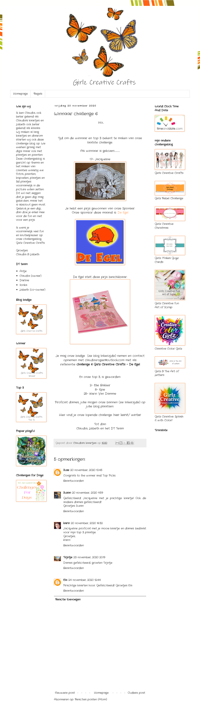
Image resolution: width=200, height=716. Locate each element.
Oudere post (136, 693)
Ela (65, 580)
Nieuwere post (65, 693)
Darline (24, 280)
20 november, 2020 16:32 (87, 523)
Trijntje (67, 557)
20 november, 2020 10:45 (86, 470)
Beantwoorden (73, 481)
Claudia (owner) (30, 276)
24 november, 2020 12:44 (84, 580)
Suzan (67, 493)
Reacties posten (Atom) (91, 699)
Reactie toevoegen (67, 599)
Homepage (20, 94)
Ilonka (23, 285)
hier (116, 415)
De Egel (123, 212)
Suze (66, 470)
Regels (38, 94)
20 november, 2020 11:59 (87, 493)
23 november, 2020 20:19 (89, 557)
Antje (23, 271)
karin (66, 523)
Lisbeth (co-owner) (32, 290)
